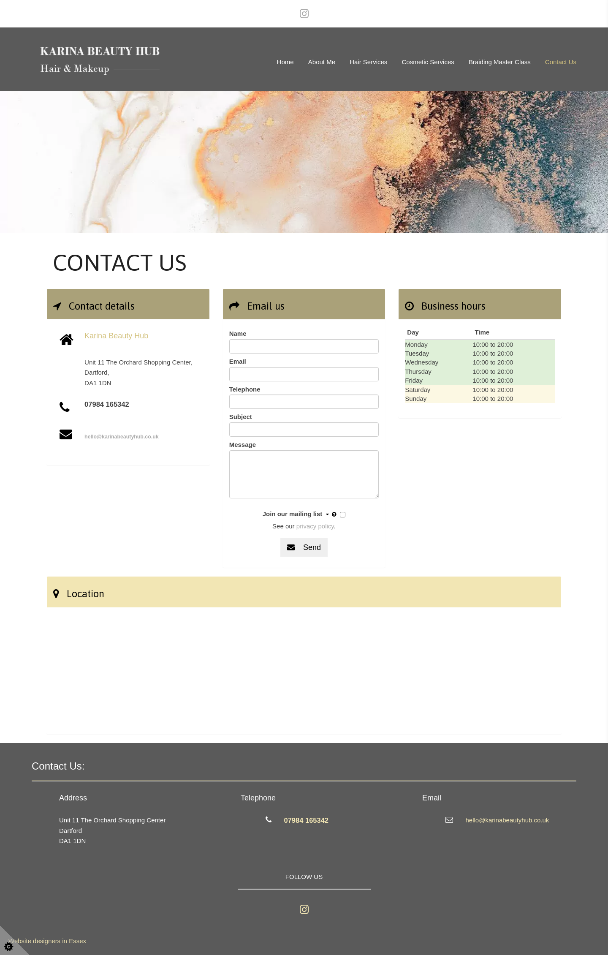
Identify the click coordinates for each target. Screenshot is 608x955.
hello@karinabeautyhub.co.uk (121, 437)
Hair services (368, 61)
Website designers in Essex (47, 940)
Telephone (245, 389)
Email (237, 361)
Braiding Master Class (500, 61)
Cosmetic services (428, 61)
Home (285, 61)
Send (304, 547)
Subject (240, 416)
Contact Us (560, 61)
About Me (321, 61)
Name (238, 333)
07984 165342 (306, 820)
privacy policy (315, 526)
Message (242, 444)
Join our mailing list (301, 514)
